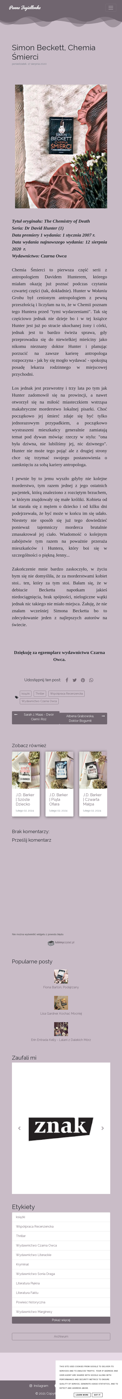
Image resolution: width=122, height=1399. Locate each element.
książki (26, 693)
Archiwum (61, 1336)
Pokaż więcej (61, 1320)
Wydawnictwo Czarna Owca (39, 701)
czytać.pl (64, 942)
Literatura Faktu (27, 1293)
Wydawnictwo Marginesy (34, 1312)
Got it (97, 1395)
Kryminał (22, 1264)
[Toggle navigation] (110, 8)
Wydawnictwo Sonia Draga (35, 1274)
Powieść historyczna (30, 1302)
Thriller (39, 693)
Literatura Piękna (28, 1283)
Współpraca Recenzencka (66, 693)
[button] (19, 1128)
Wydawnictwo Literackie (33, 1255)
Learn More (82, 1395)
